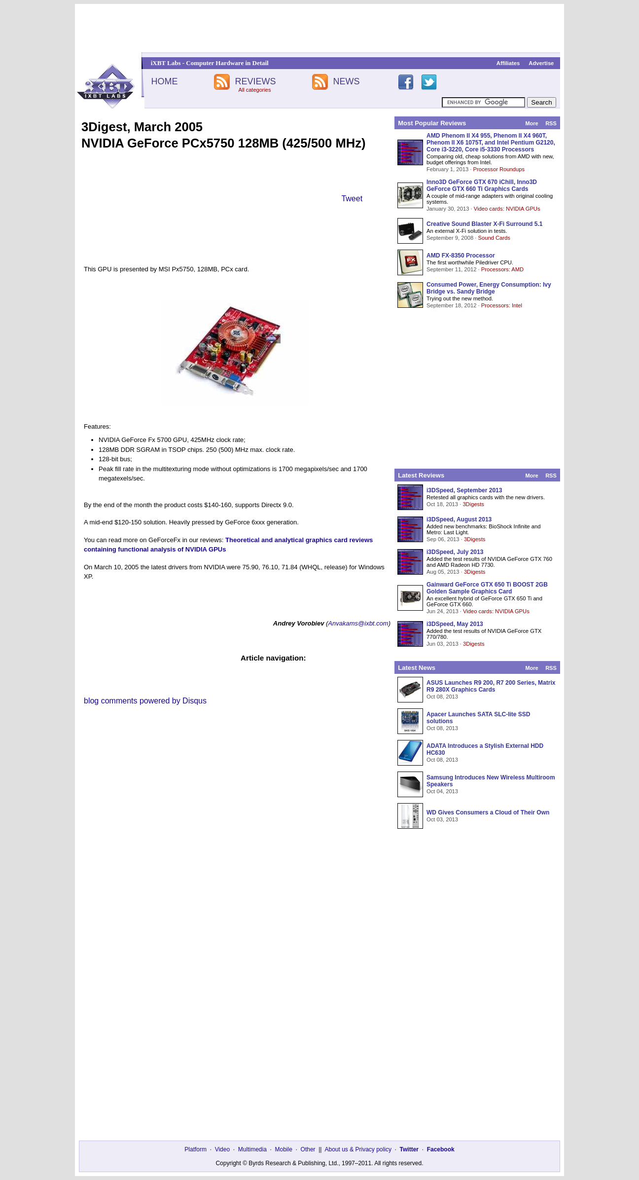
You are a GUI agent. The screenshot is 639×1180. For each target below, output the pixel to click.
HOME (164, 81)
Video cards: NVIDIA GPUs (507, 209)
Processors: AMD (502, 269)
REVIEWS (255, 81)
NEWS (346, 81)
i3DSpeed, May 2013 (454, 624)
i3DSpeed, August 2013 (459, 519)
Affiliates (508, 63)
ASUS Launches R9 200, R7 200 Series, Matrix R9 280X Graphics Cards (490, 686)
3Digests (473, 504)
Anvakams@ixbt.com (358, 623)
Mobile (283, 1149)
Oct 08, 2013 (442, 697)
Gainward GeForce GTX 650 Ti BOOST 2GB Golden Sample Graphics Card (487, 588)
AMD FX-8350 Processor (460, 255)
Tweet (351, 198)
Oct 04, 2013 (442, 791)
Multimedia (252, 1149)
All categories (254, 90)
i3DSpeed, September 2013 (464, 490)
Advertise (541, 63)
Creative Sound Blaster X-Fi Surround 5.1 (484, 224)
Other (308, 1149)
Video (222, 1149)
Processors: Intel (501, 305)
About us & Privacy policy (357, 1149)
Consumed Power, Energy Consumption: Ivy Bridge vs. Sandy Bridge (488, 288)
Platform (195, 1149)
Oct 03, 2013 (442, 819)
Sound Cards (494, 238)
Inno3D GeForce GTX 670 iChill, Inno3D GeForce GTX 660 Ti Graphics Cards (481, 185)
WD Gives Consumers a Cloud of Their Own (487, 812)
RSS (551, 123)
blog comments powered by (145, 701)
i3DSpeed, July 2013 (454, 552)
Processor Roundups (499, 169)
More (531, 123)
